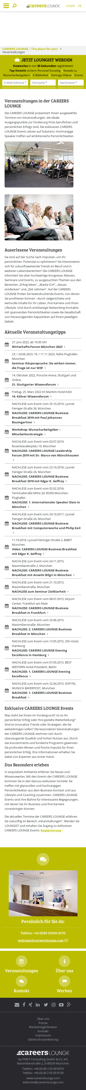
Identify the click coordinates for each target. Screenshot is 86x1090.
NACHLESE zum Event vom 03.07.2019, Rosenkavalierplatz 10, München (45, 448)
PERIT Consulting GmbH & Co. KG (45, 1059)
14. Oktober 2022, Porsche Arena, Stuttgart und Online (44, 379)
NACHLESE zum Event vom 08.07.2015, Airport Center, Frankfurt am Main (43, 606)
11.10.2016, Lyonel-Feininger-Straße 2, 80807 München (44, 547)
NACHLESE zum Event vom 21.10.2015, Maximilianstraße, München (39, 587)
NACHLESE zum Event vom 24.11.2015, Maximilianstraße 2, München (42, 568)
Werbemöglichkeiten (43, 1027)
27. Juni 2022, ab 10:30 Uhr (37, 344)
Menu (6, 5)
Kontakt (43, 1031)
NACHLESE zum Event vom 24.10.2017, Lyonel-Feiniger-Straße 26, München (46, 521)
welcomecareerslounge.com (41, 940)
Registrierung (51, 830)
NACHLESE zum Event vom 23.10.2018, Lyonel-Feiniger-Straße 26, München (43, 474)
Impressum (43, 1035)
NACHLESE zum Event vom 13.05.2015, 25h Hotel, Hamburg (45, 648)
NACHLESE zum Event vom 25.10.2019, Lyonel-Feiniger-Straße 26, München (43, 413)
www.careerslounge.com (43, 1078)
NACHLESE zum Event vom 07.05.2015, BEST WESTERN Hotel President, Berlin (42, 669)
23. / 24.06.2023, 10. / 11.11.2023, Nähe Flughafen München (45, 361)
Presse (43, 1023)
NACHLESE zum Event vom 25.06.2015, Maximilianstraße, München (42, 627)
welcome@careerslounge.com (43, 1082)
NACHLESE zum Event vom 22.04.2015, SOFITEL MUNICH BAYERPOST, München (44, 690)
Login (70, 6)
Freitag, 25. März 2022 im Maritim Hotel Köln (42, 394)
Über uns (43, 1019)
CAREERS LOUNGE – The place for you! (30, 49)
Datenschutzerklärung (43, 1039)
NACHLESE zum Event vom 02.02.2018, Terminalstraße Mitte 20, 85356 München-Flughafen (46, 497)
